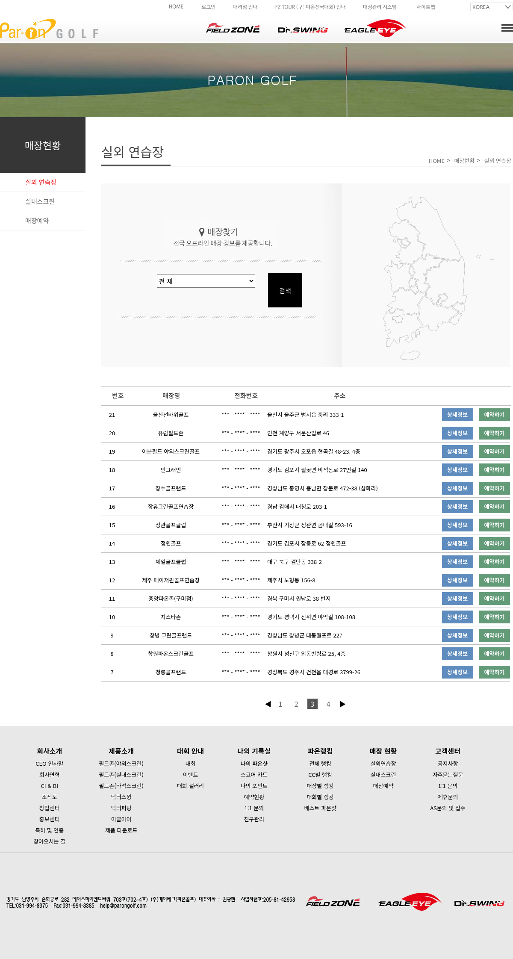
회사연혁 (49, 774)
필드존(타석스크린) (121, 785)
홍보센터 (49, 819)
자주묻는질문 (448, 774)
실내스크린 (40, 201)
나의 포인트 (254, 785)
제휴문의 (448, 797)
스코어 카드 (254, 774)
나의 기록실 (254, 750)
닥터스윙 (121, 797)
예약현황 (254, 797)
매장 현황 (383, 750)
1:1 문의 (254, 808)
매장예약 (37, 220)
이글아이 (121, 819)
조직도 (49, 797)
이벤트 (190, 774)
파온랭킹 (320, 750)
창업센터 (49, 808)
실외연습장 (383, 763)
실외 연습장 (40, 181)
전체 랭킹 (320, 763)
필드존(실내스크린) (121, 774)
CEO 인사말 (49, 763)
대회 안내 (190, 750)
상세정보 (457, 414)
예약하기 (494, 414)
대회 (191, 763)
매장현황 (464, 160)
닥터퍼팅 (121, 808)
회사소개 (49, 750)
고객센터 (447, 750)
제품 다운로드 (121, 830)
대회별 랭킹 (320, 797)
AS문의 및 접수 (448, 808)
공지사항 (448, 763)
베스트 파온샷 (320, 808)
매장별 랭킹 (320, 785)
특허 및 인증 (49, 830)
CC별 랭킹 (320, 774)
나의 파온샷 (254, 763)
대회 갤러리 (190, 785)
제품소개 (121, 750)
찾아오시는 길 (49, 841)
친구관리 (254, 819)
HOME (437, 160)
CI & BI (49, 785)
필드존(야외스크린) (121, 763)
